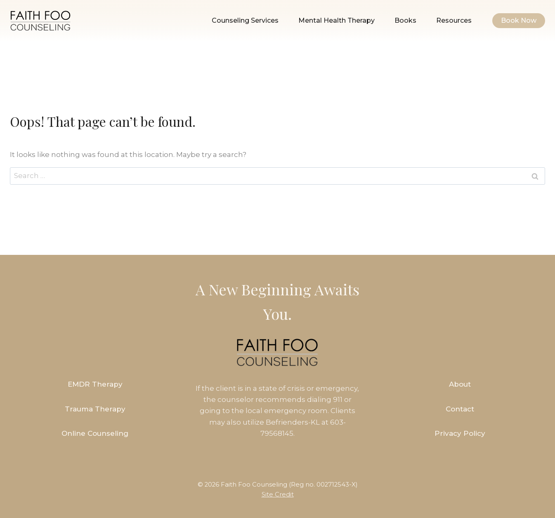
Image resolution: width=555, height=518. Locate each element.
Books (405, 20)
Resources (454, 20)
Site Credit (278, 494)
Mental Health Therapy (336, 20)
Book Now (518, 20)
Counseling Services (245, 20)
